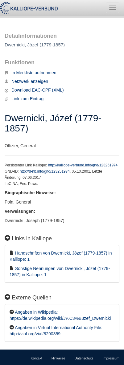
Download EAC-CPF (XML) (34, 90)
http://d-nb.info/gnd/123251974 (45, 171)
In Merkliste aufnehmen (30, 72)
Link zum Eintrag (24, 98)
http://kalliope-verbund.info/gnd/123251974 (83, 165)
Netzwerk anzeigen (26, 81)
